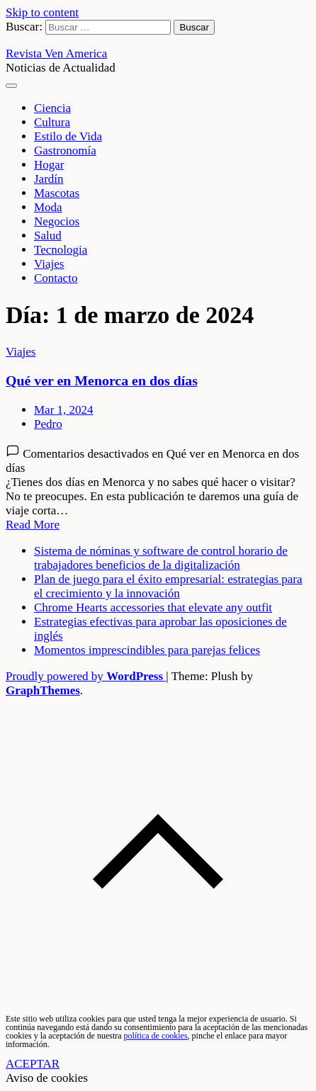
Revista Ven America (56, 53)
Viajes (49, 264)
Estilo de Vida (68, 136)
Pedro (48, 424)
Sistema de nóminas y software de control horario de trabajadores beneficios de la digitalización (161, 558)
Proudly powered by (86, 676)
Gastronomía (65, 150)
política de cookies (156, 1036)
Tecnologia (60, 249)
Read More (33, 524)
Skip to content (42, 12)
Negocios (56, 221)
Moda (48, 207)
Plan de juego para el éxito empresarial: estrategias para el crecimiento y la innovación (168, 586)
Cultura (52, 122)
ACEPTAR (33, 1063)
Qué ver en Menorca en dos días (102, 380)
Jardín (49, 179)
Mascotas (56, 193)
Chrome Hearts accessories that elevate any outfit (153, 607)
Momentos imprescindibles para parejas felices (147, 650)
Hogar (49, 164)
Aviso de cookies (47, 1078)
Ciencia (52, 108)
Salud (48, 235)
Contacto (55, 278)
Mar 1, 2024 (64, 410)
